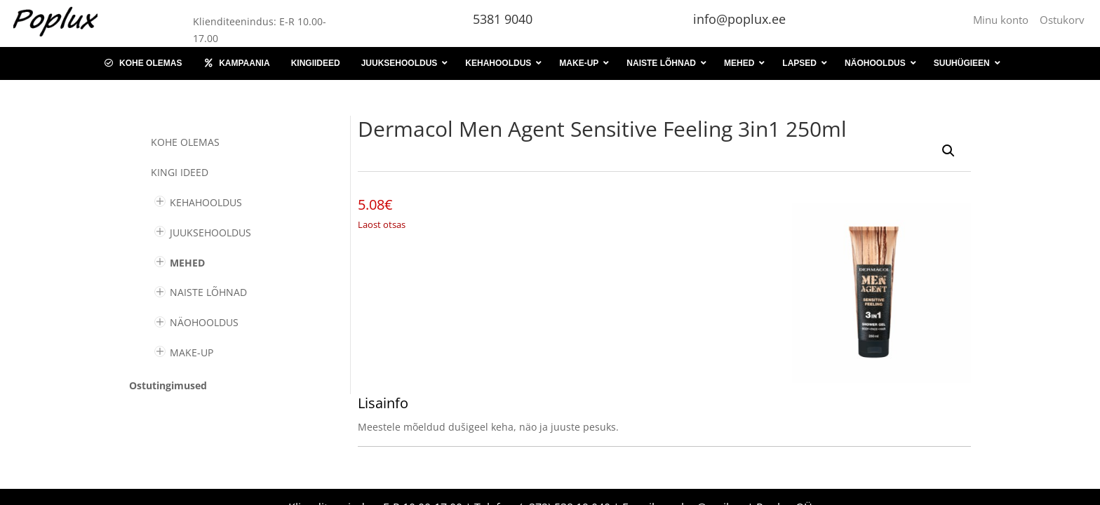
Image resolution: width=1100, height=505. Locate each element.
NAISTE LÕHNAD (208, 292)
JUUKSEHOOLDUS (210, 232)
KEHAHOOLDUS (206, 202)
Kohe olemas (185, 142)
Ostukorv (1062, 20)
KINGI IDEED (179, 172)
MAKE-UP (191, 352)
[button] (948, 150)
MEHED (187, 262)
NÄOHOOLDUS (204, 322)
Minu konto (1003, 20)
